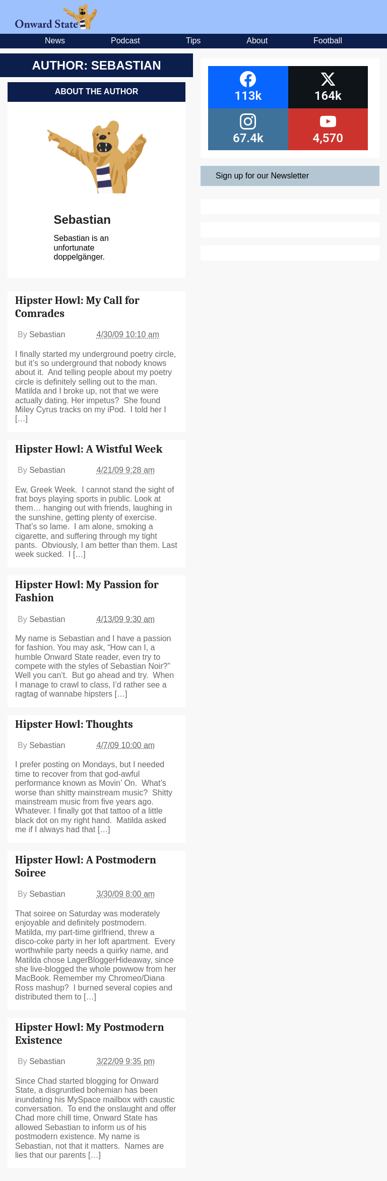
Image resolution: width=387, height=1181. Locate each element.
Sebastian (82, 219)
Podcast (125, 40)
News (55, 40)
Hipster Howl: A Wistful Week (88, 449)
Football (327, 40)
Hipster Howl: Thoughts (74, 724)
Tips (193, 40)
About (257, 40)
